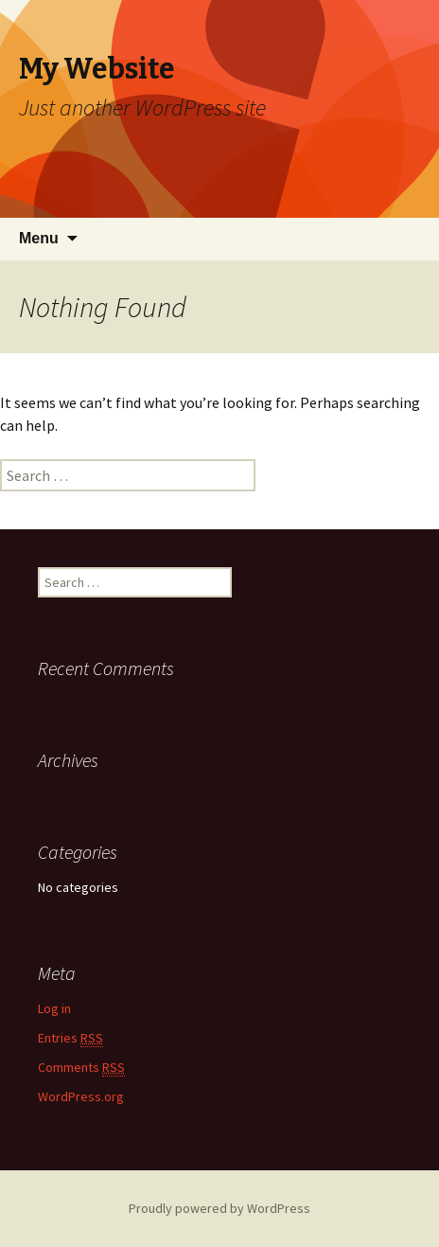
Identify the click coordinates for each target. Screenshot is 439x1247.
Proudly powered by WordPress (219, 1208)
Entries (70, 1038)
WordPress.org (81, 1096)
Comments (81, 1068)
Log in (54, 1008)
